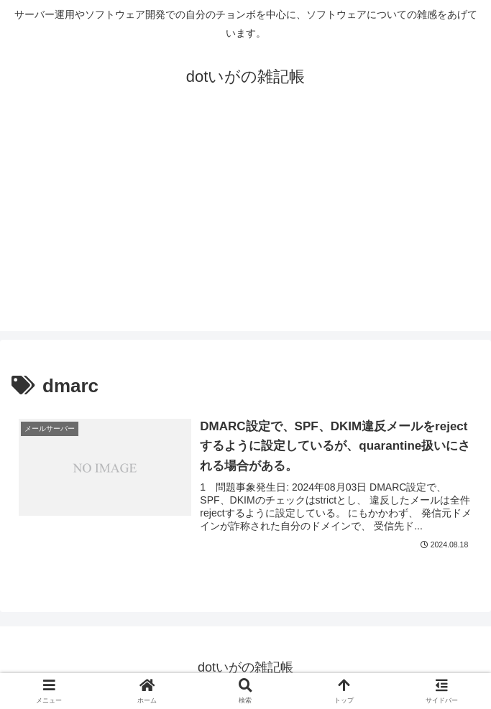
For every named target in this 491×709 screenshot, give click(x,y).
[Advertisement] (245, 230)
